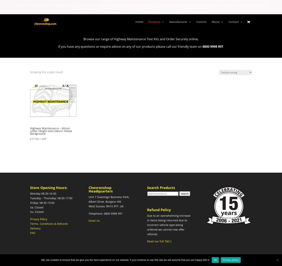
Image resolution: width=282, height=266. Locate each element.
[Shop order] (235, 72)
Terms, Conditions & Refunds (49, 223)
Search (185, 193)
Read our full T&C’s (159, 241)
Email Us (94, 220)
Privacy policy (231, 259)
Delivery (35, 228)
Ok (215, 259)
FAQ (32, 233)
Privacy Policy (38, 219)
